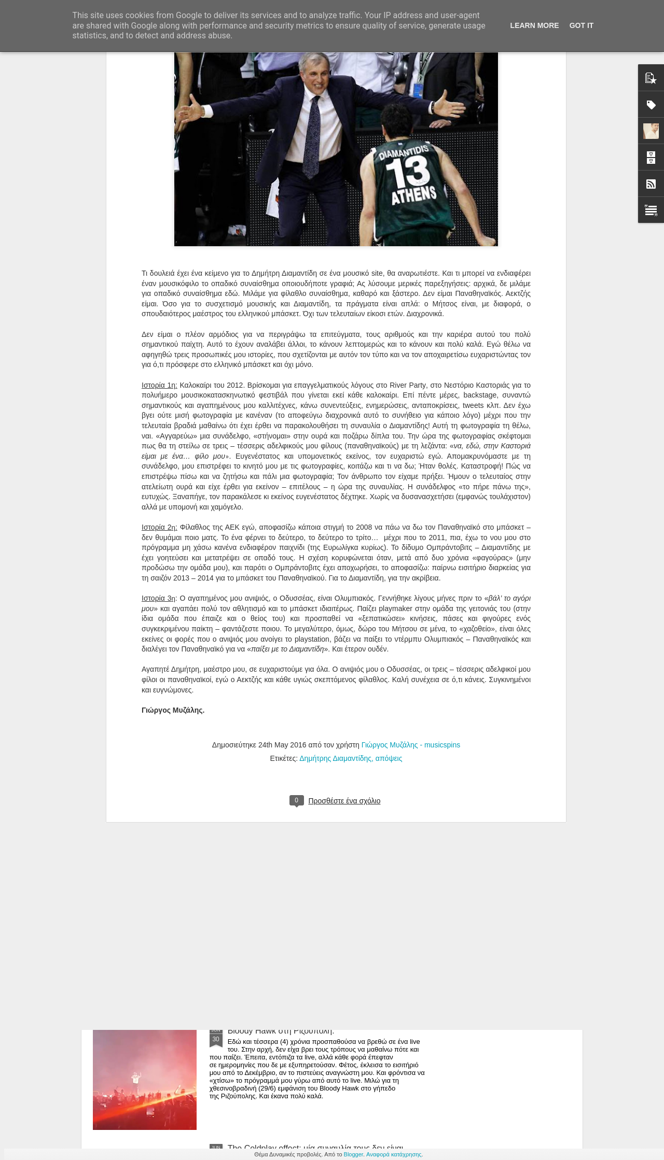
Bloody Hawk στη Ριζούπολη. (281, 1030)
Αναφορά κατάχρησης (394, 1154)
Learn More (534, 25)
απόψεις (389, 576)
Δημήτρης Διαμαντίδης (335, 576)
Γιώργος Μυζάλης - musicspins (411, 563)
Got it (582, 25)
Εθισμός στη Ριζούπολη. (272, 913)
